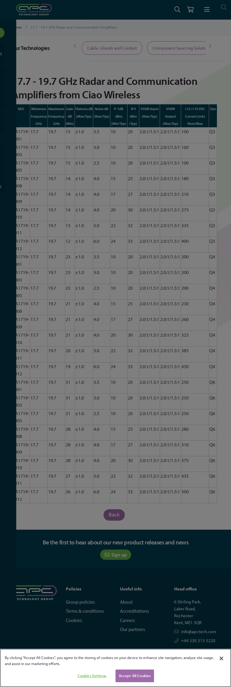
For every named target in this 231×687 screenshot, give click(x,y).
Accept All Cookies (135, 675)
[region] (115, 668)
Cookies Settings (92, 675)
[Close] (221, 658)
